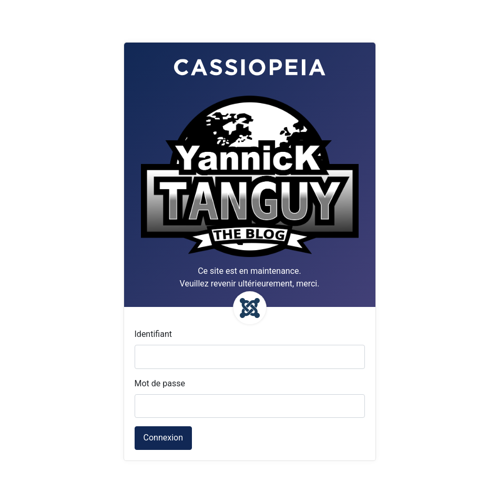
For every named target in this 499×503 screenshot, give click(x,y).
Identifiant (153, 334)
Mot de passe (160, 383)
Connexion (163, 438)
